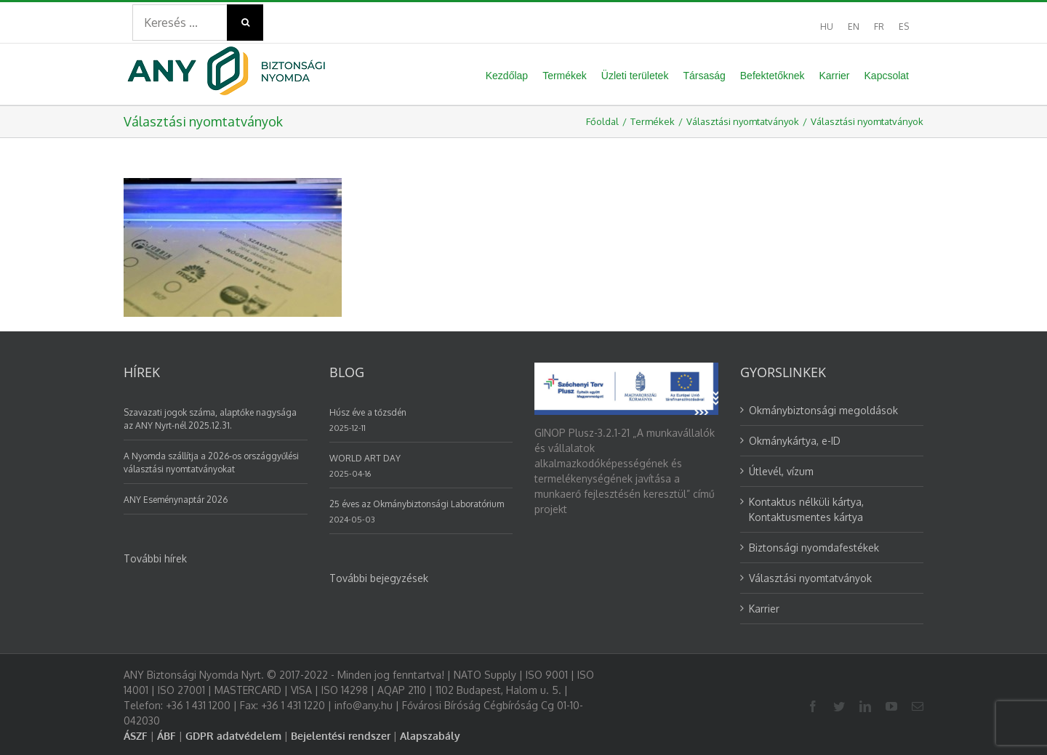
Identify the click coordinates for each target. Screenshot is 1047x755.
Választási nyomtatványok (810, 578)
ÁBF (166, 736)
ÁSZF (136, 736)
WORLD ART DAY (365, 458)
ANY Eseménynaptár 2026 (176, 499)
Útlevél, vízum (781, 471)
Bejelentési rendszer (340, 736)
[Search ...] (179, 22)
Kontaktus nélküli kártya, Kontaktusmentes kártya (806, 509)
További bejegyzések (378, 578)
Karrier (764, 608)
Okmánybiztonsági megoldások (823, 410)
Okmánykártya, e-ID (795, 441)
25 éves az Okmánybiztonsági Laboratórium (416, 503)
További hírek (155, 558)
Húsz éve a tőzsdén (367, 412)
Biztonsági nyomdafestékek (814, 547)
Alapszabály (430, 736)
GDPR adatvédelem (233, 736)
